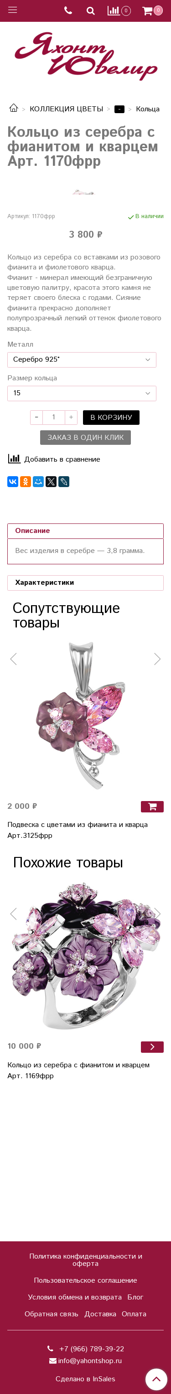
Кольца (148, 109)
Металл (20, 489)
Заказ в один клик (85, 583)
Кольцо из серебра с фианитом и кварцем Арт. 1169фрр (78, 1215)
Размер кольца (32, 523)
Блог (135, 1297)
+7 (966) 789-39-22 (90, 1349)
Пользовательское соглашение (85, 1280)
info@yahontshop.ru (90, 1361)
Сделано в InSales (85, 1379)
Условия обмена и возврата (75, 1297)
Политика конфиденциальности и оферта (85, 1260)
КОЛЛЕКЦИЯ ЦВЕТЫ (66, 109)
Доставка (100, 1314)
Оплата (134, 1314)
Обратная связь (51, 1314)
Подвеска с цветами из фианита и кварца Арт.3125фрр (77, 975)
